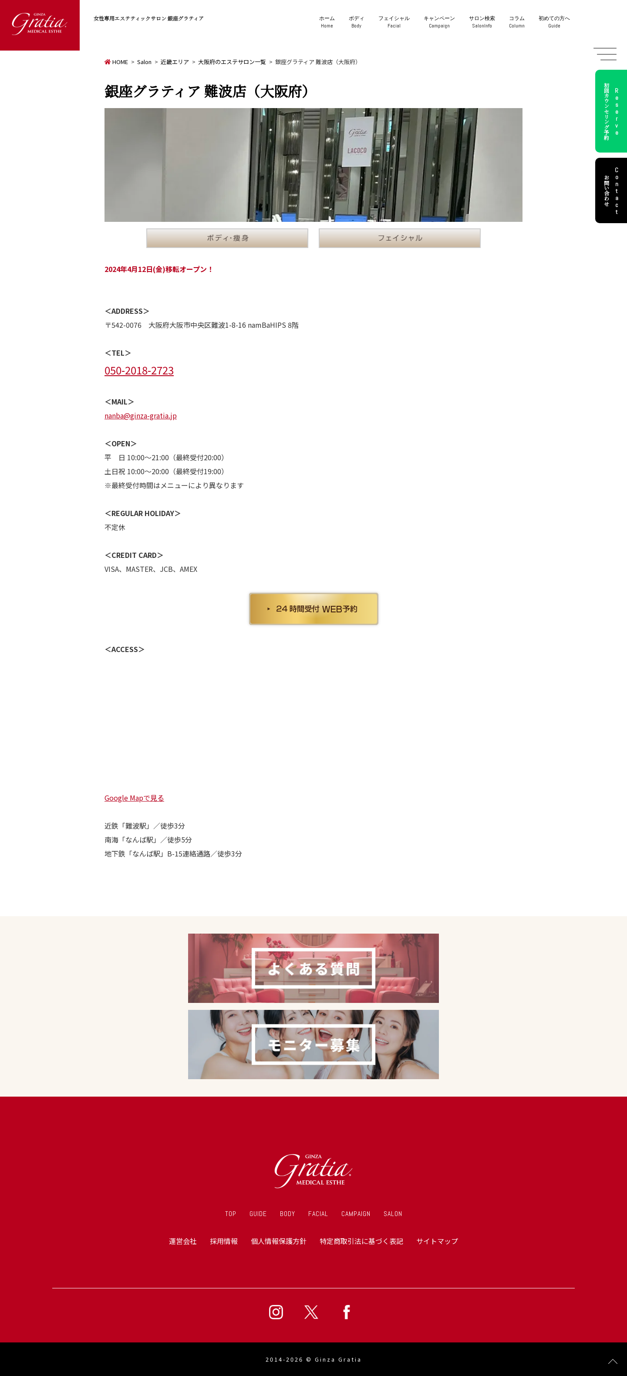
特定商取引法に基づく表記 (361, 1241)
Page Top (613, 1362)
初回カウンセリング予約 (613, 111)
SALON (393, 1213)
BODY (287, 1213)
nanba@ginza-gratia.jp (140, 415)
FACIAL (318, 1213)
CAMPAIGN (356, 1213)
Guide (554, 22)
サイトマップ (437, 1241)
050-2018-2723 (139, 369)
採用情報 (224, 1241)
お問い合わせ (613, 190)
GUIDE (258, 1213)
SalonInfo (482, 22)
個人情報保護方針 (279, 1241)
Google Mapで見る (134, 797)
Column (517, 22)
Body (356, 22)
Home (327, 22)
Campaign (439, 22)
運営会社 (183, 1241)
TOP (230, 1213)
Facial (394, 22)
